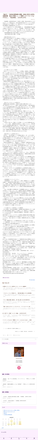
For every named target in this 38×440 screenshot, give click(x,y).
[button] (35, 340)
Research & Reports (6, 277)
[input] (19, 340)
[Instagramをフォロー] (19, 368)
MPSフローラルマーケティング (9, 412)
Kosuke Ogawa (19, 359)
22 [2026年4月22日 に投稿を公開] (8, 425)
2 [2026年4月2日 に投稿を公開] (11, 421)
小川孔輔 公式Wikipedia (8, 415)
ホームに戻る (4, 433)
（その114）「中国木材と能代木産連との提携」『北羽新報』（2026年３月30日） (17, 397)
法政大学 (5, 414)
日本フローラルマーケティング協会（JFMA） (12, 411)
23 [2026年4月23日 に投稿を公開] (11, 425)
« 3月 (3, 428)
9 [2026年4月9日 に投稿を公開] (11, 422)
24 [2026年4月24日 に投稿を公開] (14, 425)
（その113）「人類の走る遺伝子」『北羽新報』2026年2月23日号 (14, 401)
